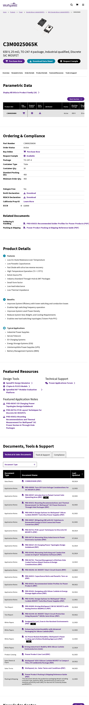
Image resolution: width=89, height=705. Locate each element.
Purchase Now (14, 61)
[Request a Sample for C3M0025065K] (32, 113)
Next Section (76, 99)
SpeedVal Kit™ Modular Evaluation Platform (22, 391)
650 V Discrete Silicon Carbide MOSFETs (58, 12)
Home (4, 12)
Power (21, 12)
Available (29, 156)
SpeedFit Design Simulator (17, 383)
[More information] (21, 206)
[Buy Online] (24, 113)
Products (12, 12)
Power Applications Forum (60, 383)
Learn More (29, 201)
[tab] (18, 455)
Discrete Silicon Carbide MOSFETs (35, 12)
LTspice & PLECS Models (16, 386)
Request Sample (69, 61)
